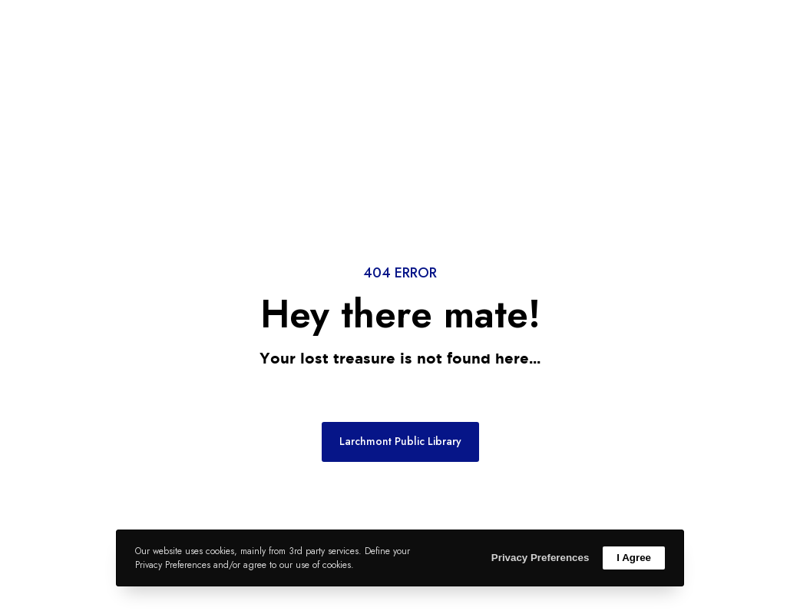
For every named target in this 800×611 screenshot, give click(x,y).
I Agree (634, 557)
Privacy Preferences (540, 557)
